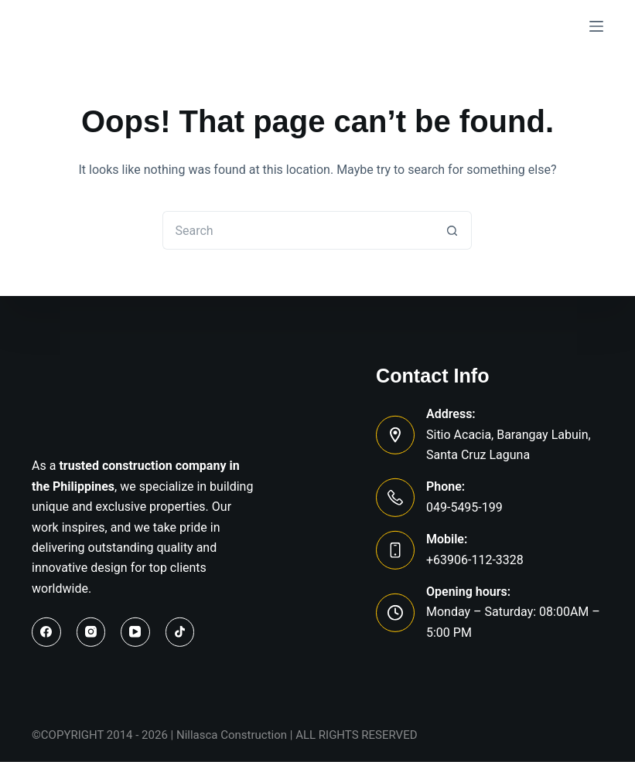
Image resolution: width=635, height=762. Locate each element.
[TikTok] (180, 632)
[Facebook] (46, 632)
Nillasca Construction (231, 735)
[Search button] (452, 230)
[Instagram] (91, 632)
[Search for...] (297, 230)
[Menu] (596, 26)
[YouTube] (135, 632)
